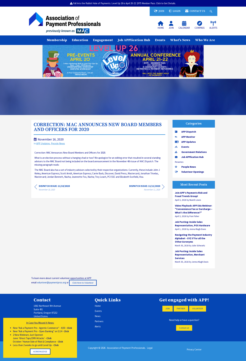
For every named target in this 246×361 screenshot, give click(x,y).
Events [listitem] (182, 146)
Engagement (103, 40)
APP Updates (43, 143)
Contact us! (184, 328)
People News (58, 143)
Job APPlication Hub (134, 40)
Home (98, 305)
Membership (57, 40)
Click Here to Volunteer (82, 282)
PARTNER (181, 308)
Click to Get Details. (166, 3)
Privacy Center (194, 349)
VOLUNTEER (197, 308)
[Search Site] (211, 11)
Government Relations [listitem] (191, 152)
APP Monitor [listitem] (185, 136)
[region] (146, 188)
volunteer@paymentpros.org (51, 282)
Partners (99, 321)
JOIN (167, 308)
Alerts (98, 326)
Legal (149, 347)
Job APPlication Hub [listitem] (189, 157)
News (98, 316)
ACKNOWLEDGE (40, 351)
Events (160, 40)
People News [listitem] (185, 166)
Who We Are (205, 40)
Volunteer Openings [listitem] (189, 171)
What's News (180, 40)
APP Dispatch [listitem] (185, 131)
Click (69, 327)
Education (80, 40)
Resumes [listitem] (179, 162)
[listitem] (193, 196)
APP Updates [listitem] (185, 141)
